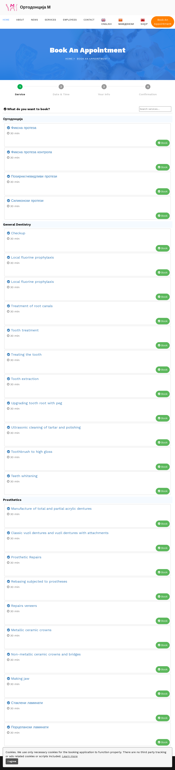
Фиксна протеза (21, 128)
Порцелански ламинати (28, 727)
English (106, 21)
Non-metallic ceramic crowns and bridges (44, 654)
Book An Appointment (162, 21)
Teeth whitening (22, 476)
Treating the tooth (24, 354)
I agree (12, 761)
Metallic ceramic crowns (29, 630)
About (20, 19)
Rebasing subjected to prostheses (37, 581)
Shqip (144, 21)
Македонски (126, 21)
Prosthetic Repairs (24, 557)
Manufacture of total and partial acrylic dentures (49, 508)
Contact (89, 19)
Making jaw (18, 678)
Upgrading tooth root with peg (34, 403)
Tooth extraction (23, 379)
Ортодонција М (28, 7)
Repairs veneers (22, 606)
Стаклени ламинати (25, 703)
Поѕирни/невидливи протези (32, 176)
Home (6, 19)
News (34, 19)
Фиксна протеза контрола (29, 152)
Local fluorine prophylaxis (30, 257)
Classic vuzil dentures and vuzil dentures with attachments (58, 533)
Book (162, 142)
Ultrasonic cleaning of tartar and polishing (44, 427)
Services (50, 19)
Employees (70, 19)
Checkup (16, 233)
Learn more (70, 756)
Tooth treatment (23, 330)
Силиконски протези (25, 201)
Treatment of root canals (30, 306)
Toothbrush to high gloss (29, 452)
